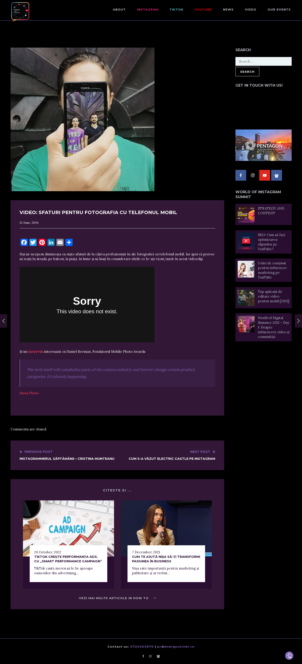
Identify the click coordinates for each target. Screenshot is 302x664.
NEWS (228, 9)
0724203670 (142, 646)
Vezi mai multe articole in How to (117, 598)
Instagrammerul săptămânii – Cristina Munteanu (67, 455)
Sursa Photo (29, 393)
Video (250, 9)
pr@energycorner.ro (176, 646)
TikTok (176, 9)
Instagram (147, 9)
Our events (279, 9)
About (119, 9)
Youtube (203, 9)
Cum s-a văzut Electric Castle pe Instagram (172, 455)
